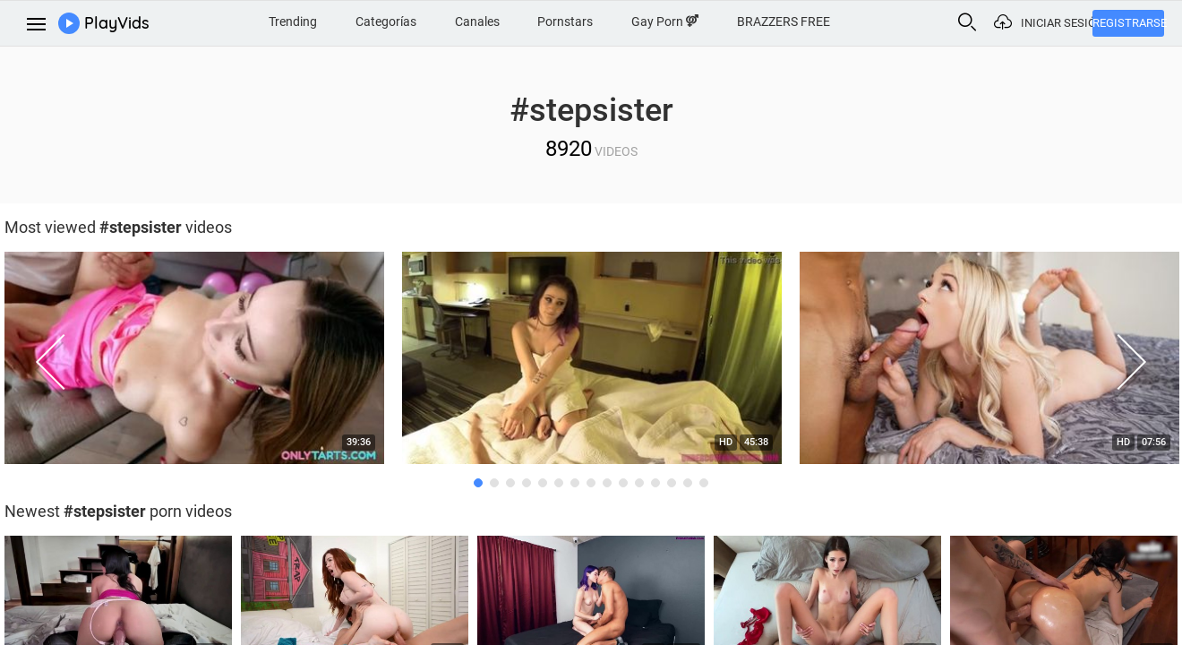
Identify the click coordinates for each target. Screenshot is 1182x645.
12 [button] (655, 482)
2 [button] (494, 482)
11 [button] (639, 482)
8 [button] (591, 482)
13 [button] (671, 482)
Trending (293, 21)
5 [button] (542, 482)
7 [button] (574, 482)
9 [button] (607, 482)
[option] (592, 363)
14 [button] (687, 482)
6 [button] (558, 482)
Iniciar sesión (1056, 23)
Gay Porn (664, 21)
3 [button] (510, 482)
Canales (477, 21)
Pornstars (565, 21)
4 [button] (526, 482)
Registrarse (1128, 23)
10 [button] (623, 482)
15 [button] (703, 482)
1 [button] (478, 482)
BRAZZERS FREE (783, 21)
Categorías (385, 21)
